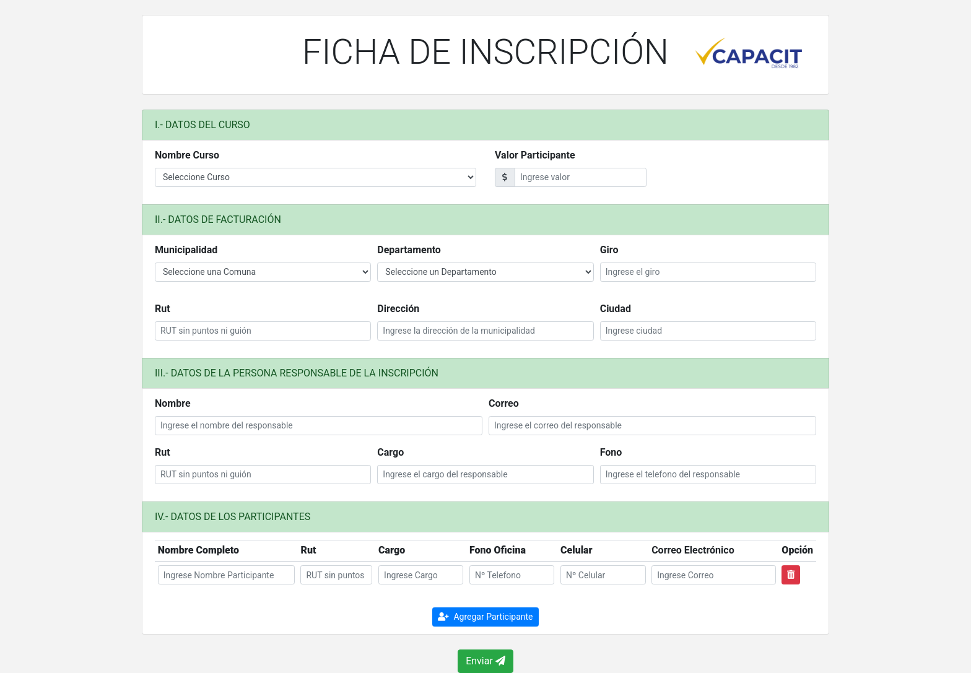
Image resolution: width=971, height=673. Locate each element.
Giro (609, 250)
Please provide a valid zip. (315, 177)
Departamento (409, 250)
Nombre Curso (187, 155)
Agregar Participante (485, 617)
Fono (611, 452)
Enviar (485, 661)
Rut (162, 309)
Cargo (390, 452)
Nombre (173, 403)
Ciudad (615, 309)
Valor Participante (535, 155)
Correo (504, 403)
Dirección (398, 309)
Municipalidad (186, 250)
